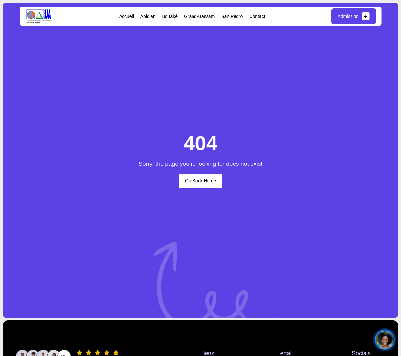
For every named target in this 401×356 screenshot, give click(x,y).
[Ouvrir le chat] (384, 339)
